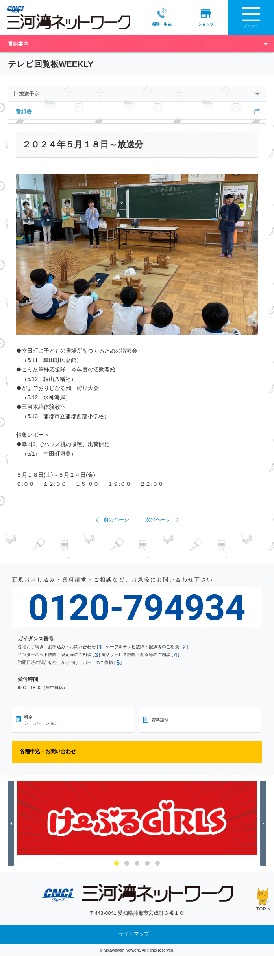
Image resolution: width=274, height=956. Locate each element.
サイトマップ (133, 934)
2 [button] (126, 862)
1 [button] (116, 862)
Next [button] (264, 823)
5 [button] (157, 862)
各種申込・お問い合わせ (48, 751)
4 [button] (147, 862)
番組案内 (18, 43)
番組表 (23, 111)
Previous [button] (12, 823)
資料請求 (160, 719)
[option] (137, 818)
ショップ (205, 17)
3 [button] (137, 862)
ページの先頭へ (263, 899)
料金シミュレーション (41, 720)
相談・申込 (162, 17)
